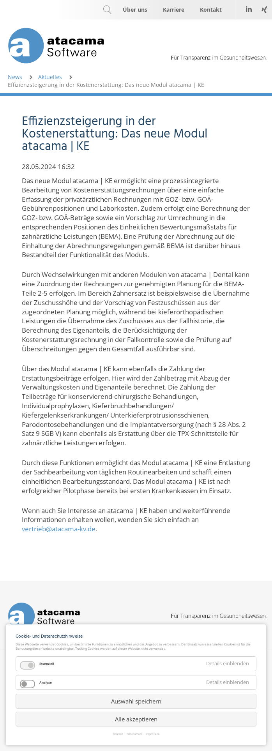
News (15, 77)
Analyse (45, 682)
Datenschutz (134, 734)
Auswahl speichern (136, 701)
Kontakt (118, 734)
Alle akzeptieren (136, 719)
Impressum (152, 734)
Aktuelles (50, 77)
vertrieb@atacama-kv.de (58, 528)
